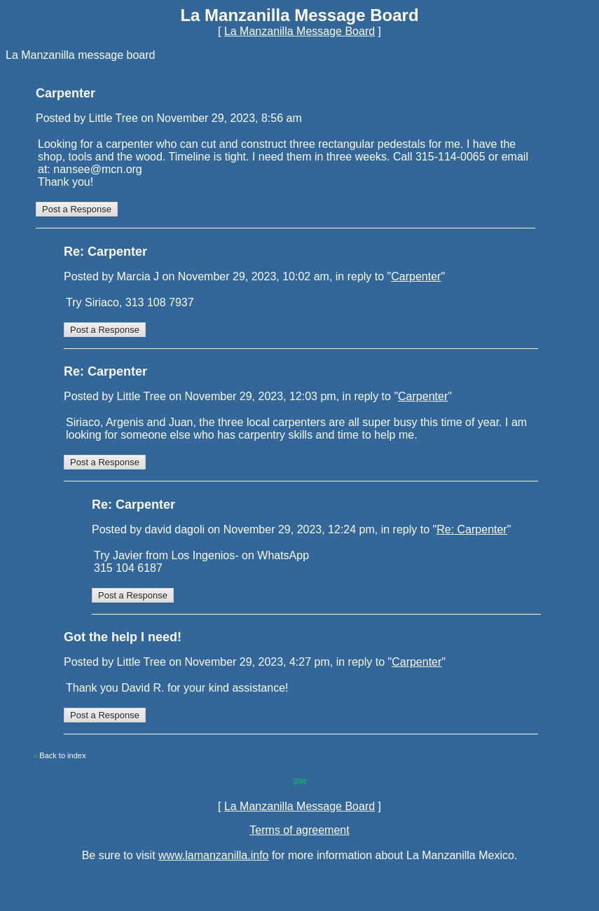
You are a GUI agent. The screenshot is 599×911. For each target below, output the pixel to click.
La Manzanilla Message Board (299, 31)
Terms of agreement (299, 830)
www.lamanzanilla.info (213, 855)
